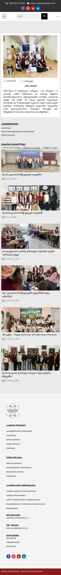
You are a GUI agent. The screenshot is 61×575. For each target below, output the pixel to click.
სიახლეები (6, 128)
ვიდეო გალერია (13, 440)
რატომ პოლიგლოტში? (16, 496)
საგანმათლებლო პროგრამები (19, 431)
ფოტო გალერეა (13, 444)
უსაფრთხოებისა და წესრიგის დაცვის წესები (25, 504)
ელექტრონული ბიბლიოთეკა (18, 468)
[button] (57, 16)
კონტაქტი (10, 448)
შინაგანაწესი (12, 508)
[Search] (44, 16)
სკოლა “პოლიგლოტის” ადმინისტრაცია (23, 500)
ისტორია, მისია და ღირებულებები (21, 491)
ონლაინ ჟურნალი (14, 463)
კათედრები (11, 476)
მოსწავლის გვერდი (14, 472)
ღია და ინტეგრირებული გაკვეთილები (17, 132)
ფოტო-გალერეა (8, 135)
